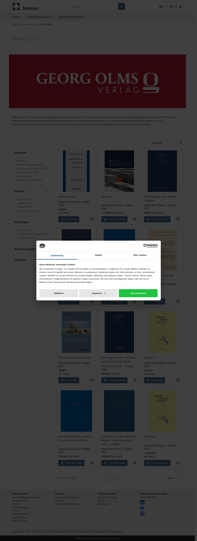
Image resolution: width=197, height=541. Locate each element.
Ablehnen (58, 293)
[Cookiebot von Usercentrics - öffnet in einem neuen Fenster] (145, 246)
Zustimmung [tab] (57, 255)
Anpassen (98, 293)
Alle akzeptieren (138, 293)
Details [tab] (98, 255)
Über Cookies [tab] (140, 255)
